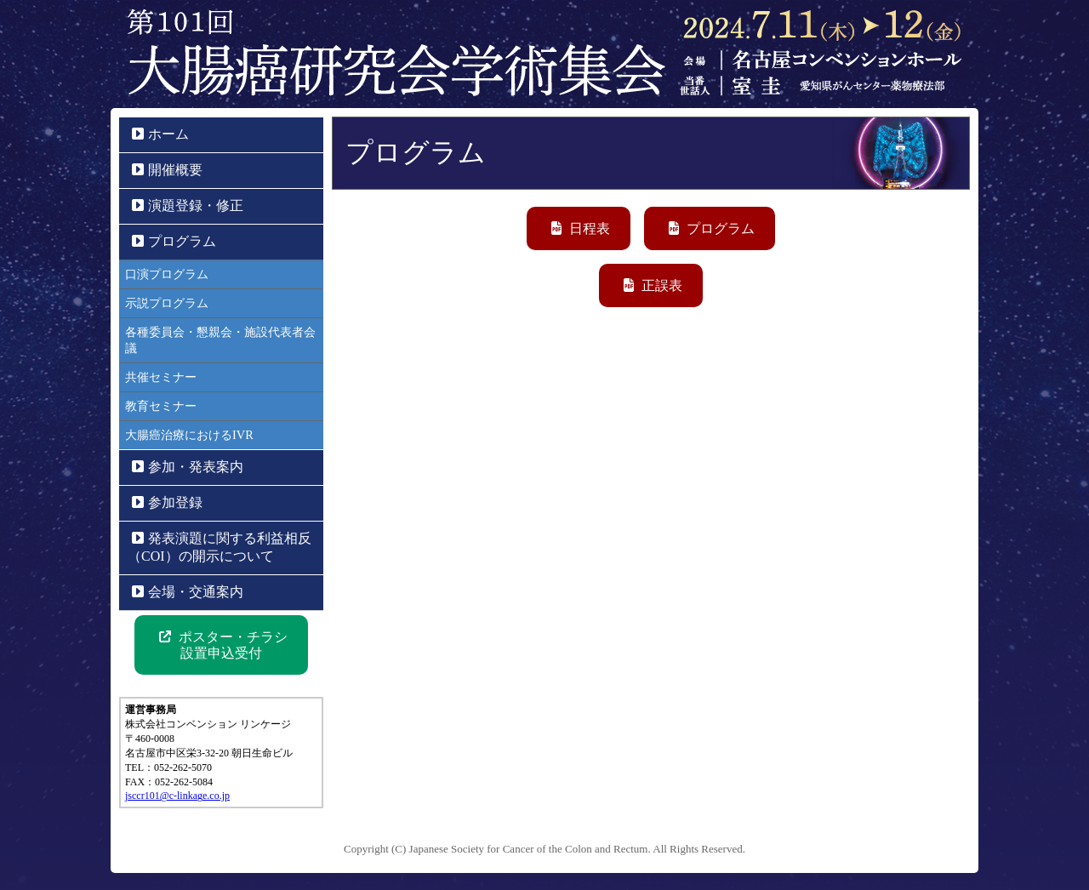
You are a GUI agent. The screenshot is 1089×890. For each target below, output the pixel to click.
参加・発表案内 (187, 466)
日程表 (580, 228)
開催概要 (167, 170)
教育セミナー (161, 406)
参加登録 (167, 502)
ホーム (160, 134)
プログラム (712, 228)
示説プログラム (166, 303)
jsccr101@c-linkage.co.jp (177, 796)
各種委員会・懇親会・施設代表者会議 (220, 340)
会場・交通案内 (187, 592)
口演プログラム (166, 274)
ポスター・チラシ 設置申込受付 (223, 645)
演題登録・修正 (187, 205)
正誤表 (653, 285)
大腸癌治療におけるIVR (189, 435)
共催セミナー (161, 377)
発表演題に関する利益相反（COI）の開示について (219, 547)
